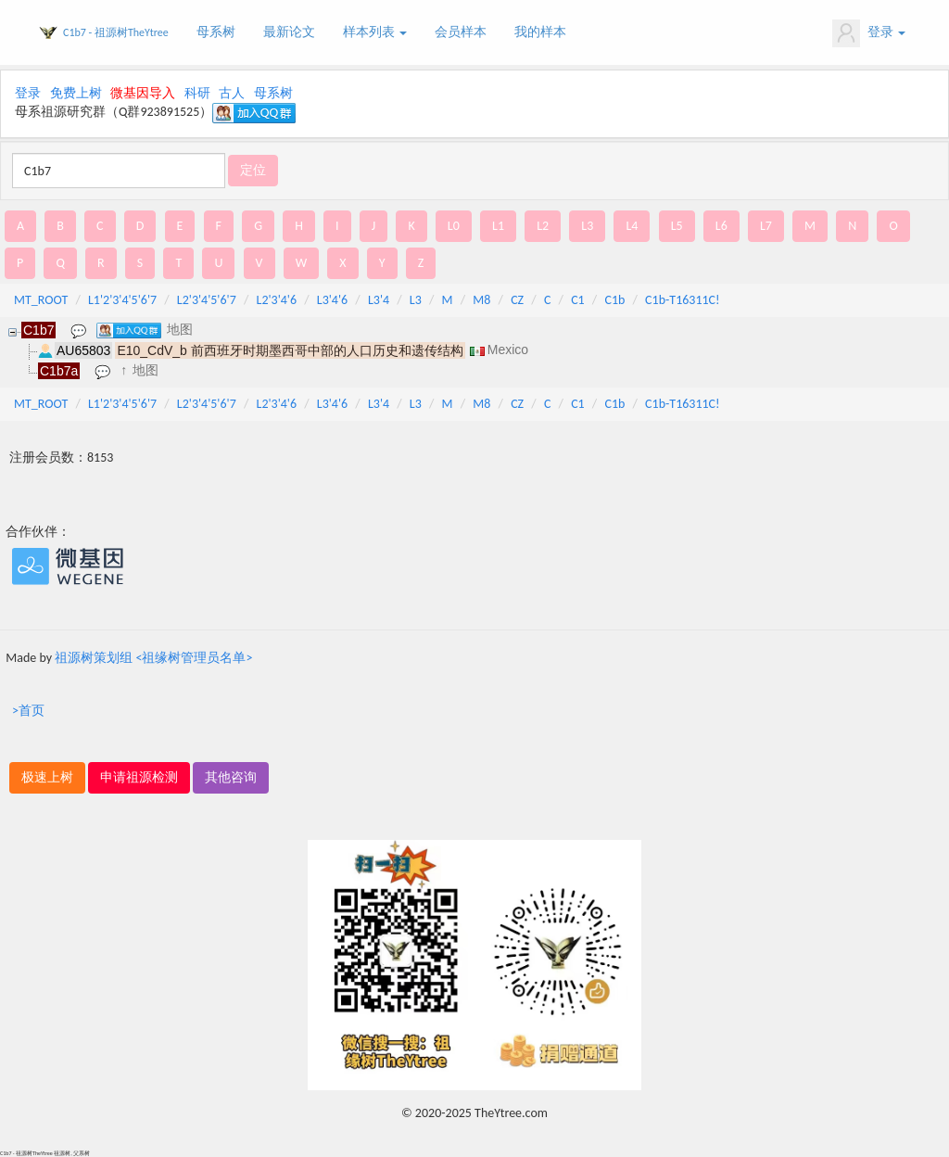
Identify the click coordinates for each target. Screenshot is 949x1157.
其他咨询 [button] (231, 777)
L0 (454, 226)
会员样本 (461, 32)
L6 (721, 226)
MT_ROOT (41, 300)
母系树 (215, 32)
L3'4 (378, 300)
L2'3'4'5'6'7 (206, 300)
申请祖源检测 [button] (139, 777)
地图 (180, 329)
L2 (543, 226)
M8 (481, 300)
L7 (766, 226)
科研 (197, 93)
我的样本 (540, 32)
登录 (868, 33)
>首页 (28, 710)
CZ (517, 300)
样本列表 (375, 32)
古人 (232, 93)
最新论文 (289, 32)
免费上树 (76, 93)
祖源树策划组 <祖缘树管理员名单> (153, 658)
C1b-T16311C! (682, 300)
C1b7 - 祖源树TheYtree (116, 32)
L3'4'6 (332, 300)
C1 (578, 300)
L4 (632, 226)
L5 (677, 226)
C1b (614, 300)
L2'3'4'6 (277, 300)
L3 (587, 226)
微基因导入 (142, 93)
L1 (498, 226)
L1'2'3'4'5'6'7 (122, 300)
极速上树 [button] (47, 777)
